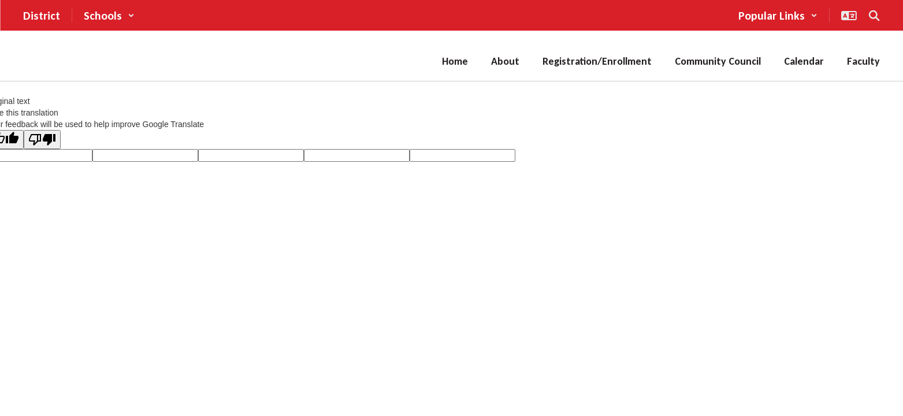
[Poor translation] (42, 139)
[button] (109, 16)
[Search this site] (874, 15)
